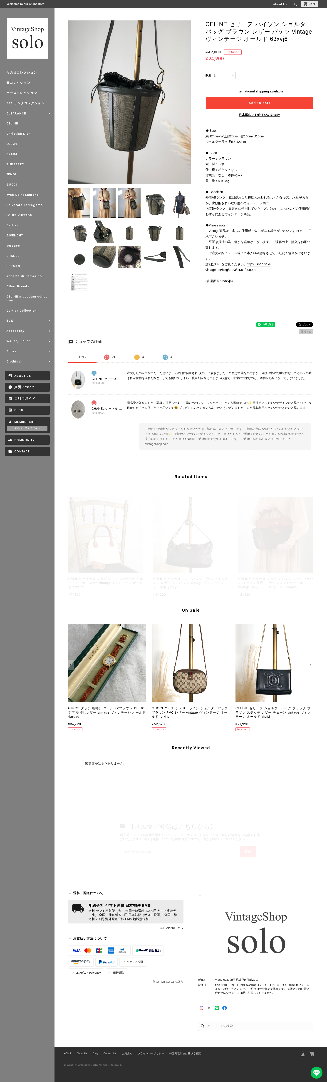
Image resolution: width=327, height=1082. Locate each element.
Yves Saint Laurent (22, 195)
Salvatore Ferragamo (24, 205)
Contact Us (110, 1053)
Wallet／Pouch (18, 341)
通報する (306, 331)
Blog (18, 410)
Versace (13, 246)
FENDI (11, 174)
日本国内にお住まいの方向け (259, 115)
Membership (25, 422)
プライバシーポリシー (151, 1053)
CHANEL (13, 256)
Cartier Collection (21, 311)
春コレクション (18, 83)
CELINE (12, 123)
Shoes (11, 351)
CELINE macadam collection (27, 298)
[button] (71, 665)
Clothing (13, 361)
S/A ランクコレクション (25, 103)
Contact (22, 451)
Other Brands (17, 286)
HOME (67, 1053)
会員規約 (127, 1053)
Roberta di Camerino (24, 276)
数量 (208, 75)
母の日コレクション (21, 72)
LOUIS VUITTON (19, 215)
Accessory (15, 331)
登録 (248, 851)
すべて (82, 356)
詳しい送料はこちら (172, 927)
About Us (280, 4)
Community (24, 440)
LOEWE (12, 144)
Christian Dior (18, 134)
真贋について (24, 387)
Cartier (12, 225)
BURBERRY (15, 164)
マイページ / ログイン (27, 428)
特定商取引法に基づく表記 (185, 1053)
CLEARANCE (16, 113)
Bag (9, 321)
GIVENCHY (14, 235)
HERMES (13, 266)
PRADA (11, 154)
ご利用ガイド (24, 398)
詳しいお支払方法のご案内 (168, 981)
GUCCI (11, 184)
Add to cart (259, 103)
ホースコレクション (21, 93)
